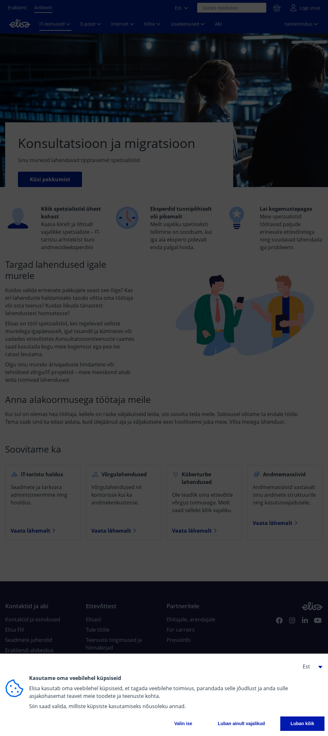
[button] (310, 666)
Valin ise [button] (183, 723)
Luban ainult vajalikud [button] (241, 723)
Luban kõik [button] (302, 723)
